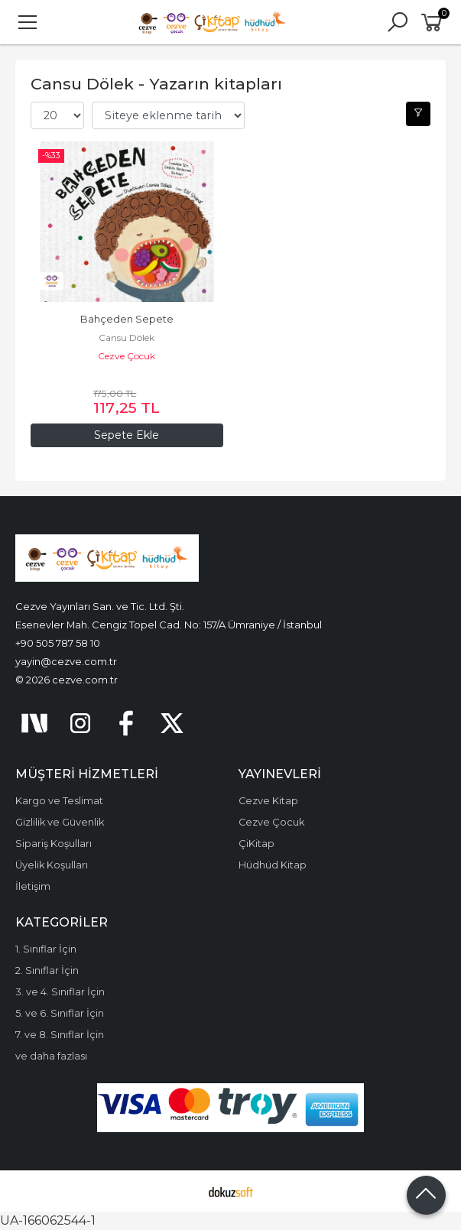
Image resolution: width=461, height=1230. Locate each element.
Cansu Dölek (126, 337)
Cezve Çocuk (126, 356)
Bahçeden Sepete (127, 319)
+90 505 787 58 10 (57, 643)
